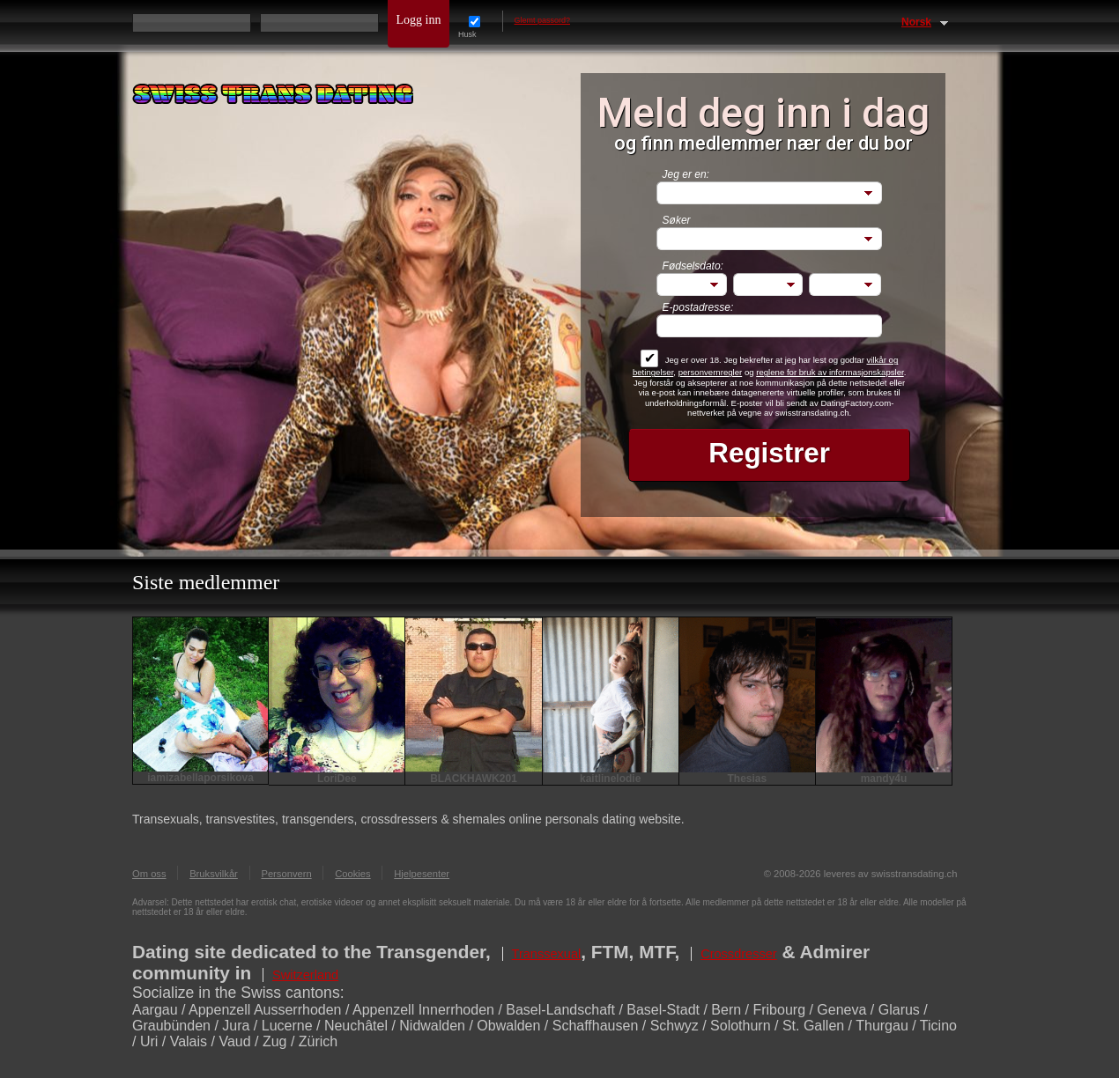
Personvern (286, 873)
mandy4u (884, 778)
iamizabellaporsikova (200, 778)
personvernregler (710, 372)
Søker (677, 220)
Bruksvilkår (213, 873)
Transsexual (547, 954)
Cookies (352, 873)
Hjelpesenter (421, 873)
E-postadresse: (698, 307)
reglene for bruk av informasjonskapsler (829, 372)
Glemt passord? (543, 20)
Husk (474, 27)
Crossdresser (738, 954)
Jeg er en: (686, 174)
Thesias (747, 778)
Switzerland (305, 975)
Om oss (149, 873)
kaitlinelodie (610, 778)
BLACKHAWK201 (473, 778)
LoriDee (337, 778)
